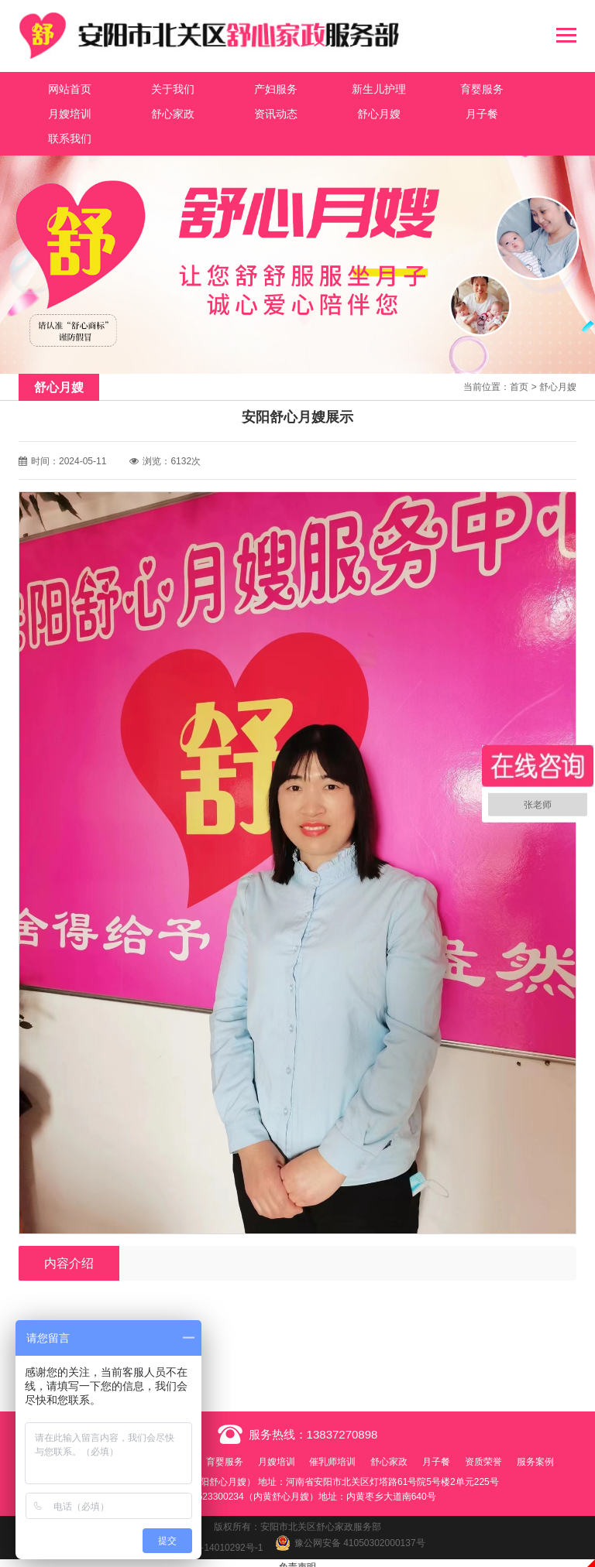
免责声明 (297, 1558)
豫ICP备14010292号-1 (216, 1539)
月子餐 (342, 111)
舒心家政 (65, 111)
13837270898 (342, 1407)
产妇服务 (250, 86)
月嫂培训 (527, 86)
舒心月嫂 (250, 111)
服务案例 (297, 1453)
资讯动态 (157, 111)
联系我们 (435, 111)
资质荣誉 (523, 1434)
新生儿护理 (342, 86)
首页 (519, 359)
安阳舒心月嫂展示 (112, 1317)
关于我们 (157, 86)
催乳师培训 (362, 1434)
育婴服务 (435, 86)
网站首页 (65, 86)
